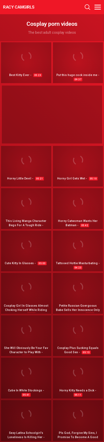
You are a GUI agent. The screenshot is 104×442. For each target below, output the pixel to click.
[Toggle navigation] (97, 7)
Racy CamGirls (19, 7)
